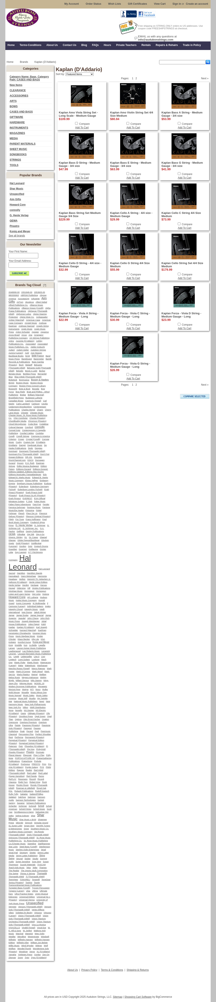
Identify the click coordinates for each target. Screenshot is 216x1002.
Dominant (13, 451)
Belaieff (28, 365)
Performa (19, 737)
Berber (42, 371)
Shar (33, 815)
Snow (26, 828)
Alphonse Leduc (23, 314)
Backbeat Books (16, 356)
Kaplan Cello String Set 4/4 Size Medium (182, 265)
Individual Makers (35, 606)
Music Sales (28, 695)
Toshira (28, 882)
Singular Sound (41, 822)
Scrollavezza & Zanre (24, 812)
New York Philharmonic (35, 704)
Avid (27, 353)
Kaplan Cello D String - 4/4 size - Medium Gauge (80, 265)
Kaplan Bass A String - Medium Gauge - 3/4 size (182, 114)
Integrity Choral (16, 609)
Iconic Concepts (23, 603)
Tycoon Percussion (41, 888)
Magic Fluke (19, 662)
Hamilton (21, 573)
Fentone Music (34, 507)
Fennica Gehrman (17, 507)
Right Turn (23, 782)
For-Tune (19, 519)
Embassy (44, 480)
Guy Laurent (21, 552)
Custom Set (29, 442)
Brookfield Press (16, 398)
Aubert (12, 350)
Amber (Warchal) (16, 320)
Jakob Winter (40, 612)
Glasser (12, 540)
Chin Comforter (20, 418)
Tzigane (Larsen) (16, 891)
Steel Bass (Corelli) (28, 846)
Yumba (37, 954)
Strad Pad (13, 852)
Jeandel (21, 618)
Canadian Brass (16, 401)
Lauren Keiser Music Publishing (31, 648)
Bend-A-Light (31, 371)
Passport (28, 728)
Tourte (37, 882)
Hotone (45, 594)
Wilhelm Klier (23, 942)
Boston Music (22, 383)
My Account (71, 3)
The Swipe (13, 873)
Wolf (46, 945)
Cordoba (39, 433)
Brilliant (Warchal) (36, 395)
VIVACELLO (14, 927)
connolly (15, 210)
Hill (28, 588)
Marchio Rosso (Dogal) (19, 668)
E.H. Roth (29, 463)
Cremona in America (40, 436)
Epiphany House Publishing (29, 483)
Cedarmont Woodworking (20, 407)
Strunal (19, 858)
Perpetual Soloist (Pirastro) (31, 743)
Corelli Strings (22, 436)
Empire (12, 483)
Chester (24, 412)
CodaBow (43, 424)
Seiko (11, 815)
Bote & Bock (24, 389)
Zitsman (12, 957)
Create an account (197, 3)
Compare (84, 123)
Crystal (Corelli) (33, 439)
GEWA (14, 220)
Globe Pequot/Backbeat (29, 540)
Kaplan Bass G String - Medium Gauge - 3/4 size (182, 164)
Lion (43, 656)
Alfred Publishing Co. (18, 305)
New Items (16, 85)
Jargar (12, 615)
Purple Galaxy (31, 767)
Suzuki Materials (28, 864)
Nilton (25, 707)
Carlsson (35, 404)
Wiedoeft (45, 936)
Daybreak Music (34, 445)
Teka (28, 867)
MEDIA (14, 138)
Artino (11, 341)
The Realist (14, 870)
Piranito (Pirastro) (17, 752)
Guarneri (23, 549)
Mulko (45, 689)
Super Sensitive (23, 861)
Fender (46, 504)
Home (10, 61)
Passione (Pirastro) (31, 725)
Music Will (22, 698)
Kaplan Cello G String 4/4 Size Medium (130, 265)
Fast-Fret (37, 504)
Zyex (27, 957)
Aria (30, 335)
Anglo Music (26, 329)
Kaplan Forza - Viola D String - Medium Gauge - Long (181, 315)
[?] (44, 285)
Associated (30, 344)
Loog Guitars (24, 659)
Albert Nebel (41, 302)
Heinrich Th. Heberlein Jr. (38, 579)
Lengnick (45, 651)
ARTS (13, 101)
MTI (32, 689)
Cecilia (44, 404)
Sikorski (19, 822)
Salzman (32, 797)
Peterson (13, 746)
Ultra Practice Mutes (24, 894)
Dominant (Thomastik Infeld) (32, 451)
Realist (29, 770)
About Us (72, 969)
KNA (43, 639)
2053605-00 (39, 292)
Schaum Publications (36, 803)
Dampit (22, 445)
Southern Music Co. (40, 828)
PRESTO (36, 764)
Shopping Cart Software (138, 996)
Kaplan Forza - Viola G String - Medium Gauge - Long (130, 365)
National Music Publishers (25, 701)
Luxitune (36, 659)
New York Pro (15, 707)
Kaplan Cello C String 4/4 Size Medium (181, 214)
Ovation (45, 719)
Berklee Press (29, 374)
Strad (43, 849)
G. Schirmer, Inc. (30, 528)
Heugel (12, 588)
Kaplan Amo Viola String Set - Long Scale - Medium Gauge (78, 114)
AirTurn (20, 302)
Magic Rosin (32, 662)
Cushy (19, 442)
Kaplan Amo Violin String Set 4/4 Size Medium (131, 114)
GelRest (20, 531)
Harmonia (42, 576)
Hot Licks (36, 594)
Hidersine (21, 588)
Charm (40, 409)
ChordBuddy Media (17, 421)
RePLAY (12, 779)
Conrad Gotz (14, 430)
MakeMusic (30, 665)
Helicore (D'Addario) (18, 582)
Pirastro (14, 226)
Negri (41, 701)
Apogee (35, 332)
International (14, 612)
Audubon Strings (38, 350)
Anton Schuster (23, 332)
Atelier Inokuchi (38, 347)
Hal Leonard (17, 183)
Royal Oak (41, 788)
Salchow (22, 797)
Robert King (35, 782)
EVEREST (27, 498)
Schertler (13, 806)
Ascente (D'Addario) (25, 341)
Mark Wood (37, 671)
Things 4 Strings (27, 873)
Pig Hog (30, 749)
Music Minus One (39, 692)
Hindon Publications (41, 588)
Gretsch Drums (41, 546)
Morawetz (42, 686)
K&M (43, 624)
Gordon (22, 546)
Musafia (25, 692)
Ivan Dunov (27, 612)
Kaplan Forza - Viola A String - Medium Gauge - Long (78, 315)
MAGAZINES (17, 133)
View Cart (160, 3)
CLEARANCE (18, 90)
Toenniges (13, 879)
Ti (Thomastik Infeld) (35, 876)
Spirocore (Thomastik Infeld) (22, 837)
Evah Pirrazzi (15, 498)
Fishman (12, 513)
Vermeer (12, 906)
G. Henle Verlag (19, 215)
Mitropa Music (26, 683)
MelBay (42, 674)
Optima (18, 719)
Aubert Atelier (22, 350)
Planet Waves (15, 755)
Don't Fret (44, 454)
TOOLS (14, 165)
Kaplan (12, 627)
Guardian (13, 549)
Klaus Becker (24, 639)
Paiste (18, 725)
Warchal (19, 933)
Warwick (29, 933)
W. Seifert (27, 930)
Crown (21, 439)
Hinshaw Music (15, 591)
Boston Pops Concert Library (32, 386)
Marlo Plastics (23, 674)
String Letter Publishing (27, 855)
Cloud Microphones (17, 424)
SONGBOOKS (18, 154)
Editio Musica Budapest (28, 466)
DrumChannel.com (17, 460)
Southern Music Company (21, 831)
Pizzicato (40, 752)
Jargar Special (37, 615)
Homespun (29, 591)
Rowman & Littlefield (25, 788)
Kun (25, 645)
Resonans (23, 779)
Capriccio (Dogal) (33, 401)
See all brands (17, 235)
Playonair (27, 755)
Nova (11, 710)
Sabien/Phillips (36, 794)
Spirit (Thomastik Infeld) (38, 834)
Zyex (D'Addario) (39, 957)
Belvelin (19, 371)
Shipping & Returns (138, 969)
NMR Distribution (38, 707)
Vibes (11, 912)
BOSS (11, 383)
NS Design (29, 710)
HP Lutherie (32, 597)
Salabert (12, 797)
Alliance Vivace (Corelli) (32, 308)
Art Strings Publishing (39, 338)
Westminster (33, 936)
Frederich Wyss (37, 522)
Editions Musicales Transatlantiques (25, 474)
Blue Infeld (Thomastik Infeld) (28, 377)
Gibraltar (21, 534)
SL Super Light (15, 825)
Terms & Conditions (112, 969)
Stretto (33, 852)
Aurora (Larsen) (16, 353)
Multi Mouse (14, 692)
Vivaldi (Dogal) (28, 927)
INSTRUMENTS (19, 127)
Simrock (29, 822)
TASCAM (41, 864)
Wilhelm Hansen (25, 939)
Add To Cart (82, 127)
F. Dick (29, 501)
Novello (18, 710)
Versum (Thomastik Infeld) (30, 906)
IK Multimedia (39, 603)
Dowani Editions (16, 457)
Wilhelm (12, 939)
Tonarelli (36, 879)
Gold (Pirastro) (22, 543)
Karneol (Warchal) (28, 630)
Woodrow (23, 951)
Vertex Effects (38, 909)
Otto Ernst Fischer (31, 719)
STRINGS (15, 159)
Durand (12, 463)
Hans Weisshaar (28, 576)
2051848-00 (26, 292)
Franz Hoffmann (33, 519)
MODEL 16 (39, 683)
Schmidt (32, 806)
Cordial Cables (27, 433)
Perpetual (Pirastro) (18, 740)
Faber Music (39, 501)
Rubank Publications (23, 791)
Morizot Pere (14, 689)
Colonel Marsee (16, 427)
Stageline (31, 843)
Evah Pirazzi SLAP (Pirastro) (32, 495)
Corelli (12, 436)
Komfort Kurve (24, 642)
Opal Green (40, 716)
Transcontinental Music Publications (25, 885)
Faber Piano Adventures (20, 504)
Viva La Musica (39, 924)
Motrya (25, 689)
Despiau (38, 448)
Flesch (21, 513)
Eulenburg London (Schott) (30, 489)
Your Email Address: (20, 260)
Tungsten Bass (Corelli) (19, 888)
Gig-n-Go (40, 534)
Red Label (31, 773)
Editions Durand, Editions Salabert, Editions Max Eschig (28, 470)
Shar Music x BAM (27, 819)
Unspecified (17, 193)
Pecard (30, 731)
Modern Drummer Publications (22, 686)
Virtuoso (38, 912)
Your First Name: (18, 251)
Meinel (34, 674)
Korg (11, 645)
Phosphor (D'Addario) (34, 746)
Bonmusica (24, 380)
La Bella (33, 645)
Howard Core (18, 204)
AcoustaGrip (23, 298)
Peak (22, 731)
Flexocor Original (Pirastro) (38, 516)
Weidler (12, 936)
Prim (44, 764)
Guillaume (33, 549)
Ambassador (42, 317)
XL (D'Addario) (43, 951)
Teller (35, 867)
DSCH (30, 460)
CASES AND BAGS (21, 111)
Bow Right (20, 392)
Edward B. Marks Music (19, 477)
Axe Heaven (36, 353)
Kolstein (12, 642)
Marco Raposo (38, 668)
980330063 (14, 295)
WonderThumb (24, 948)
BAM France (38, 356)
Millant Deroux (22, 680)
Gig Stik (30, 534)
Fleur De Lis (31, 513)
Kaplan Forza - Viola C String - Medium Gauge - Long (130, 315)
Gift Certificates (137, 3)
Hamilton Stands (34, 573)
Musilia (32, 698)
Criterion (12, 439)
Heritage (34, 585)
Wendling (21, 936)
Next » (205, 78)
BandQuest (27, 359)
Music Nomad (15, 695)
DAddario (13, 445)
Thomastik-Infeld (16, 876)
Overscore (13, 722)
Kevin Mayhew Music (25, 636)
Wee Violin (39, 933)
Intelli (42, 609)
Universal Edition (27, 897)
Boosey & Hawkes (40, 380)
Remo (41, 776)
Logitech (12, 659)
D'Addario (40, 442)
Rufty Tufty (13, 794)
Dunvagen (40, 460)
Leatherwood (15, 651)
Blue (11, 377)
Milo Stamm (36, 680)
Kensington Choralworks (20, 633)
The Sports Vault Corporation (34, 870)
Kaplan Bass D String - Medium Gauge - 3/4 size (79, 164)
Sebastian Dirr (42, 812)
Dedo (30, 448)
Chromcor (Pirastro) (37, 421)
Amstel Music (31, 323)
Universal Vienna (26, 900)
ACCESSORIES (19, 95)
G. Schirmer (39, 525)
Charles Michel (28, 409)
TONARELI (25, 879)
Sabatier (24, 794)
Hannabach (14, 576)
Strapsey (24, 852)
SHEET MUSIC (18, 149)
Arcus (24, 335)
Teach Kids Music (17, 867)
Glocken (45, 540)
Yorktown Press (25, 954)
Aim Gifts (15, 199)
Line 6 (36, 656)
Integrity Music (31, 609)
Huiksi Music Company (26, 600)
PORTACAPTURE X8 (25, 758)
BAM (27, 356)
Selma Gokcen (22, 815)
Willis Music (14, 945)
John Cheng (32, 618)
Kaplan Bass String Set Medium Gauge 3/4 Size (80, 214)
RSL (11, 791)
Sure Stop (36, 861)
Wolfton (12, 948)
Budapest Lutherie (33, 398)
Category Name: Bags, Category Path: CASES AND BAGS (29, 78)
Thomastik (42, 873)
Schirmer (23, 806)
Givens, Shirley (15, 537)
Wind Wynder (27, 945)
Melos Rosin (14, 677)
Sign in (177, 3)
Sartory (12, 803)
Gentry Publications (35, 531)
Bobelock (13, 380)
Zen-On (45, 954)
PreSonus (25, 764)
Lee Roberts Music (31, 651)
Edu (45, 474)
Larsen (12, 648)
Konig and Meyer (20, 231)
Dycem (20, 463)
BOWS (14, 106)
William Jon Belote (39, 942)
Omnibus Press (26, 716)
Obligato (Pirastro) (36, 713)
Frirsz (11, 525)
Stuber (28, 858)
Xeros (32, 951)
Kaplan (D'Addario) (25, 627)
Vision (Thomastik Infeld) (29, 915)
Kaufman (42, 630)
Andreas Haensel (27, 326)
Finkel (38, 510)
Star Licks (13, 846)
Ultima (35, 891)
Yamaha (12, 954)
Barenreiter (39, 359)
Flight (11, 519)
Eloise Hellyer (31, 480)
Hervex (43, 585)
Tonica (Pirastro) (16, 882)
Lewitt (16, 656)
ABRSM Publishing (29, 295)
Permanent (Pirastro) (34, 737)
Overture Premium (28, 722)
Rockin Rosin (22, 785)
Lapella (41, 645)
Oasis (23, 713)
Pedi (37, 731)
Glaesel (43, 537)
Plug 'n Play (38, 755)
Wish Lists (114, 3)
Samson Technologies (26, 800)
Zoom (20, 957)
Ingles (48, 606)
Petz (21, 746)
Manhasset (42, 665)
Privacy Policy (89, 969)
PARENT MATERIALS (23, 143)
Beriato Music (15, 374)
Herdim (25, 585)
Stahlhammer (44, 843)
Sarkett (41, 800)
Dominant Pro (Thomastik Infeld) (23, 454)
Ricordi (32, 779)
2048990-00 (14, 292)
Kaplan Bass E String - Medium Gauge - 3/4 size (130, 164)
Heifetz (22, 579)
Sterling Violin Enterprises (27, 849)
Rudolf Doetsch (42, 791)
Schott (41, 806)
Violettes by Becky (23, 912)
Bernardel (42, 374)
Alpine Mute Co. (27, 317)
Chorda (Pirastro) (38, 418)
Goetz (11, 543)
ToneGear (45, 879)
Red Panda (31, 776)
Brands (24, 61)
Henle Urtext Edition (38, 582)
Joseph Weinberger (31, 621)
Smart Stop (29, 825)
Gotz (30, 546)
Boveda (35, 389)
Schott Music (39, 809)
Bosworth (13, 389)
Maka (20, 665)
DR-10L (28, 457)
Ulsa (28, 891)
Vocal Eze (41, 927)
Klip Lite (35, 639)
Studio (35, 858)
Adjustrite (35, 298)
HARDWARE (17, 122)
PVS (42, 767)
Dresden (38, 457)
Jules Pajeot (34, 624)
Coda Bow (33, 424)
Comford (29, 427)
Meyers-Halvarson (30, 677)
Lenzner (13, 653)
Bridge (23, 395)
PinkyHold (41, 749)
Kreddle (18, 645)
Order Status (93, 3)
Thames (43, 867)
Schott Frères (25, 809)
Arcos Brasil (14, 335)
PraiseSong (27, 761)
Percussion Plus (26, 734)
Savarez (21, 803)
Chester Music (36, 412)
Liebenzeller (26, 656)
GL (25, 537)
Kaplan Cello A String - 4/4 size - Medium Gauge (131, 214)
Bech (21, 365)
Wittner (39, 945)
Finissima (29, 510)
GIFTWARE (16, 117)
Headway (13, 579)
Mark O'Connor (23, 671)
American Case (33, 320)
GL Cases (33, 537)
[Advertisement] (108, 982)
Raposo (20, 770)
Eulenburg (23, 486)
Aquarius (44, 332)
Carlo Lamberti (23, 404)
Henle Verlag (15, 585)
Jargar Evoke (22, 615)
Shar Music (16, 188)
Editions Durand (23, 469)
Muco (38, 689)
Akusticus (29, 302)
